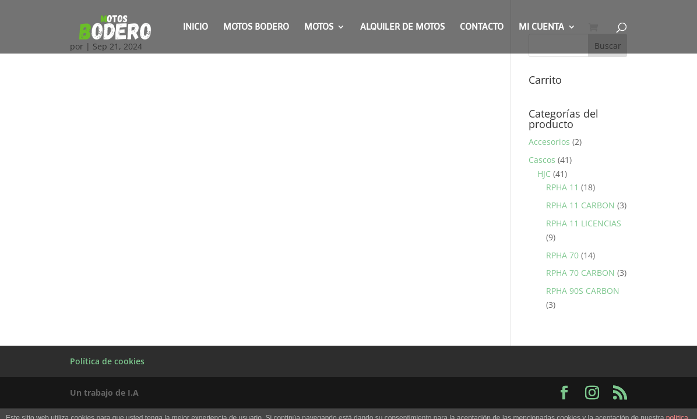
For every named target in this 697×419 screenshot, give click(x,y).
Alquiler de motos (402, 28)
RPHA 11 (562, 187)
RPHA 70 (562, 255)
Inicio (195, 28)
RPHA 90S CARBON (582, 290)
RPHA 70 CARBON (580, 272)
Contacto (482, 28)
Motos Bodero (256, 28)
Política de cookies (107, 361)
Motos (318, 28)
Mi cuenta (541, 28)
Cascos (542, 159)
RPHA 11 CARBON (580, 205)
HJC (544, 173)
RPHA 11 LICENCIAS (583, 223)
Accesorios (549, 141)
